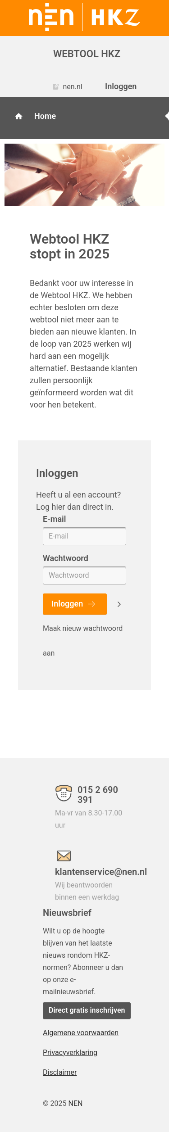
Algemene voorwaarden (81, 1032)
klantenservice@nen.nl (90, 871)
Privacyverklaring (70, 1052)
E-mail (54, 519)
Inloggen (121, 86)
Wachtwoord (65, 558)
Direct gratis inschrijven (87, 1010)
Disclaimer (60, 1072)
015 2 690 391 (98, 795)
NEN (75, 1103)
